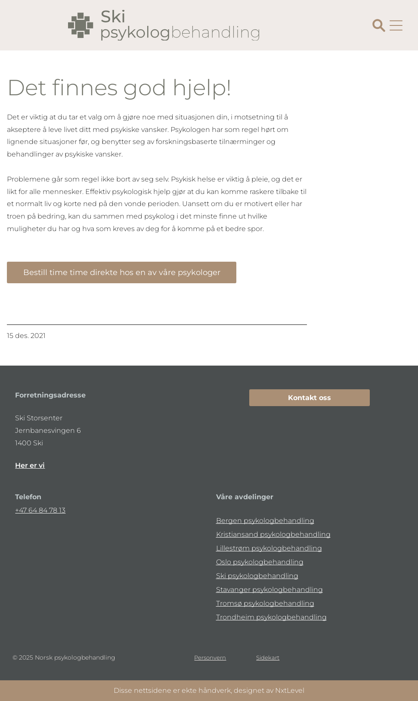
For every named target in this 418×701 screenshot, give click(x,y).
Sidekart (267, 657)
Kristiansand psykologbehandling (273, 534)
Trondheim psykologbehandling (271, 617)
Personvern (210, 657)
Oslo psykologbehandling (259, 562)
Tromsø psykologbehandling (265, 603)
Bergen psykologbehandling (265, 520)
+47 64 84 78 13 (40, 510)
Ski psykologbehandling (257, 576)
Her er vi (30, 465)
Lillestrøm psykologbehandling (269, 548)
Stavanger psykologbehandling (269, 589)
